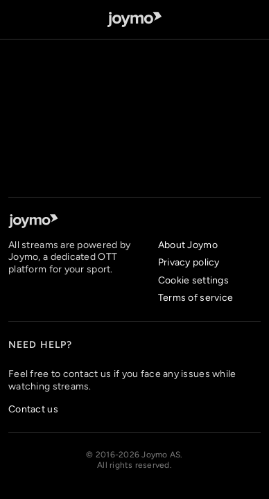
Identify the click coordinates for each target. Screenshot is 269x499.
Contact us (33, 409)
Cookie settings (193, 280)
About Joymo (188, 245)
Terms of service (195, 298)
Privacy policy (189, 262)
